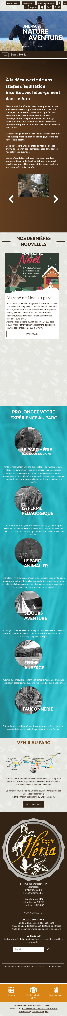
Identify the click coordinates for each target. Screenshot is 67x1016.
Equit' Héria (18, 54)
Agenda (34, 7)
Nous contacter (33, 901)
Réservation (28, 3)
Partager (32, 322)
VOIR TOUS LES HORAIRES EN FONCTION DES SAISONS (33, 955)
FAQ (49, 7)
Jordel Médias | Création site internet (40, 996)
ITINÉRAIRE (33, 792)
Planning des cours (46, 3)
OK (49, 937)
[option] (33, 196)
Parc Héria (12, 3)
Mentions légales (40, 999)
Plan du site (24, 999)
